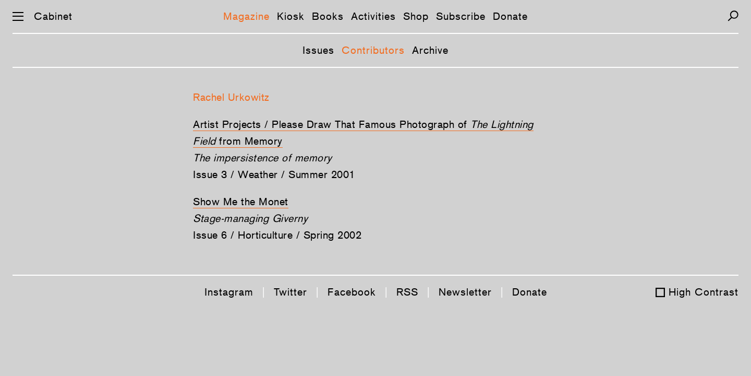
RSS (407, 292)
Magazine (246, 16)
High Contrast (703, 292)
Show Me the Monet (240, 201)
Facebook (352, 292)
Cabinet (53, 16)
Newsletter (465, 292)
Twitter (290, 292)
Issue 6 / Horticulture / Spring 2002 (277, 235)
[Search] (733, 15)
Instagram (228, 292)
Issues (318, 50)
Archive (430, 50)
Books (328, 16)
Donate (510, 16)
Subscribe (461, 16)
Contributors (373, 50)
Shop (416, 16)
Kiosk (291, 16)
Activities (373, 16)
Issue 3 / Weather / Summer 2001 (274, 174)
